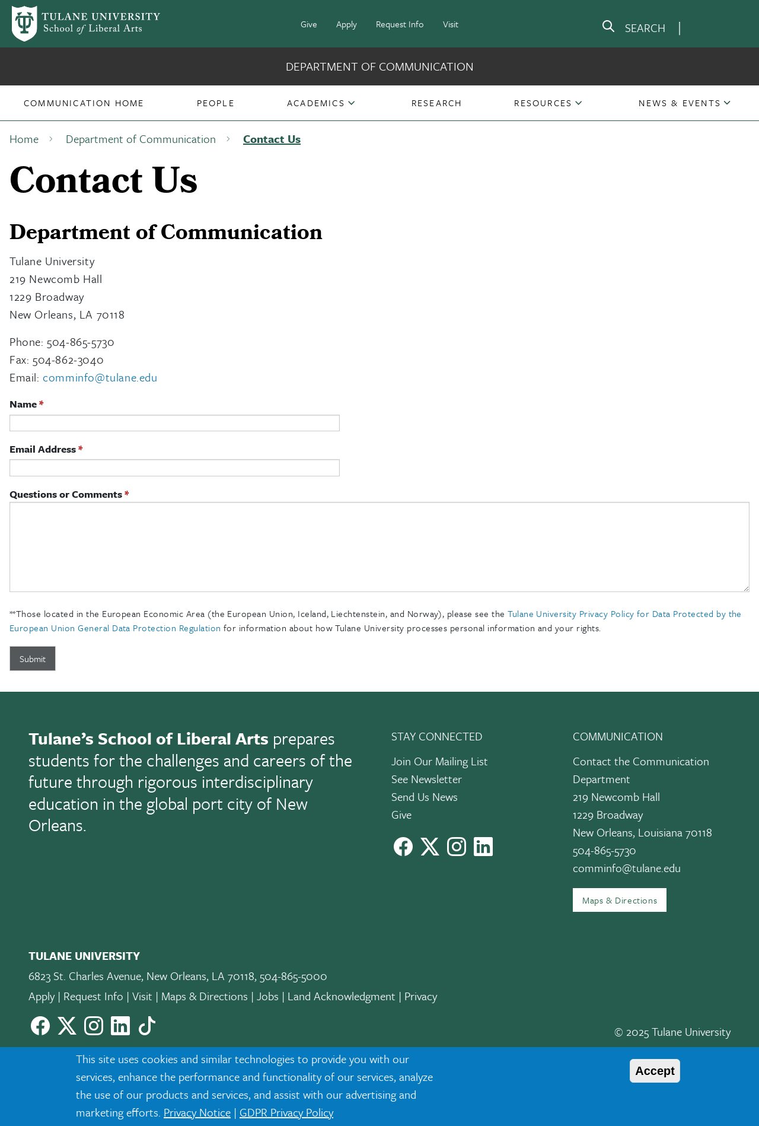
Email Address (42, 448)
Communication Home (84, 102)
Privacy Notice (197, 1112)
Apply (346, 23)
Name (23, 403)
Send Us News (424, 796)
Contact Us (272, 139)
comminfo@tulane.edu (100, 377)
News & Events (680, 102)
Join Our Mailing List (439, 761)
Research (437, 102)
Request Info (400, 23)
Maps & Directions (619, 899)
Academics (316, 102)
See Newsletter (426, 779)
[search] (633, 28)
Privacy (420, 996)
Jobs (268, 996)
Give (309, 23)
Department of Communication (380, 66)
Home (24, 139)
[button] (84, 102)
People (216, 102)
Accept (655, 1070)
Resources (543, 102)
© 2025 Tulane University (672, 1031)
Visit (450, 23)
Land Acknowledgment (342, 996)
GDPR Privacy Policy (286, 1112)
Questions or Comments (65, 493)
